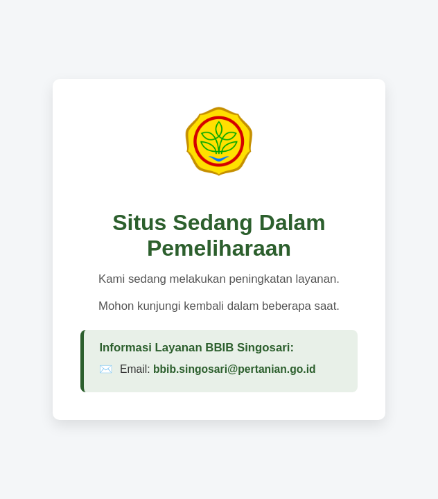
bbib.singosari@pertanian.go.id (234, 369)
